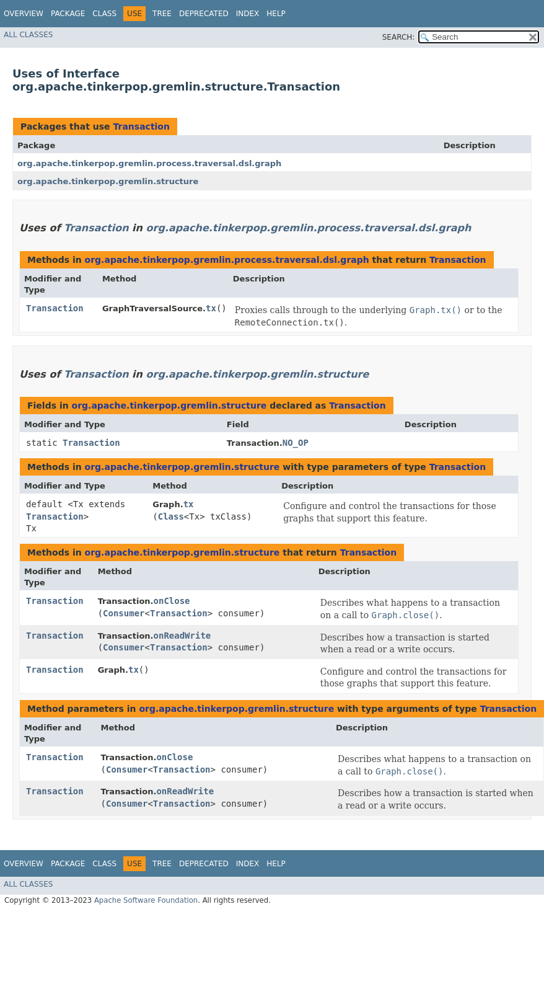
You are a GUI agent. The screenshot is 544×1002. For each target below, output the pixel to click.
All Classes (28, 34)
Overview (23, 13)
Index (248, 13)
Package (68, 13)
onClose (172, 601)
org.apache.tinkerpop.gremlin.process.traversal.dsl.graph (149, 163)
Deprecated (204, 13)
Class (104, 13)
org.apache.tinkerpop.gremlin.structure (107, 181)
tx (211, 308)
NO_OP (296, 443)
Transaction (141, 126)
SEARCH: (398, 37)
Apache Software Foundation (146, 900)
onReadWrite (182, 636)
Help (276, 13)
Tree (162, 13)
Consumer (123, 613)
